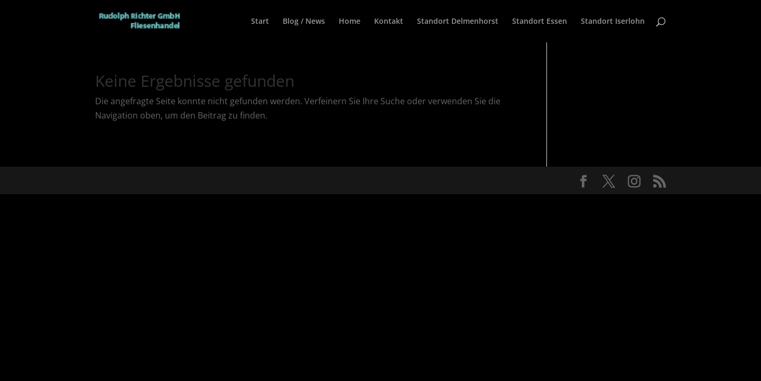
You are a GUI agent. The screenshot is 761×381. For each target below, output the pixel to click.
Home (349, 21)
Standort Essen (539, 21)
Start (260, 21)
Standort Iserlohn (613, 21)
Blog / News (304, 21)
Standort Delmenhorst (457, 21)
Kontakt (388, 21)
